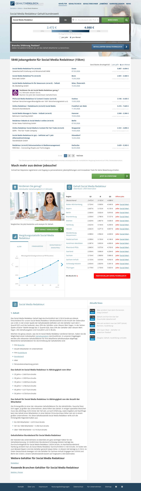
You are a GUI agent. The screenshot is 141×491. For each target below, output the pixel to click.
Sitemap (108, 487)
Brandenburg (71, 217)
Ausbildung (22, 353)
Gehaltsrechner (90, 4)
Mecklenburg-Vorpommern (71, 234)
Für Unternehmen (94, 487)
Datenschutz (78, 487)
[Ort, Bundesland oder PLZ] (85, 20)
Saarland (69, 251)
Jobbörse (104, 4)
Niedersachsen (72, 239)
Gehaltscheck (75, 4)
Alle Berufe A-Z (71, 276)
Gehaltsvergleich (42, 336)
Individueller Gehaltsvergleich (111, 276)
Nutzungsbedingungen (61, 487)
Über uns (31, 487)
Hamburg (70, 225)
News (128, 4)
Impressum (43, 487)
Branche (21, 345)
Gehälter (63, 4)
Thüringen (70, 268)
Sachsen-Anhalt (72, 259)
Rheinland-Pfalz (72, 247)
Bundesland (19, 356)
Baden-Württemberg (74, 204)
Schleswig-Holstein (73, 264)
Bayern (69, 208)
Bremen (69, 221)
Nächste (80, 155)
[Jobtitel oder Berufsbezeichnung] (35, 20)
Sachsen (69, 255)
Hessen (69, 229)
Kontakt (21, 487)
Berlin (68, 212)
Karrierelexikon (117, 4)
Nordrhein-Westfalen (74, 243)
